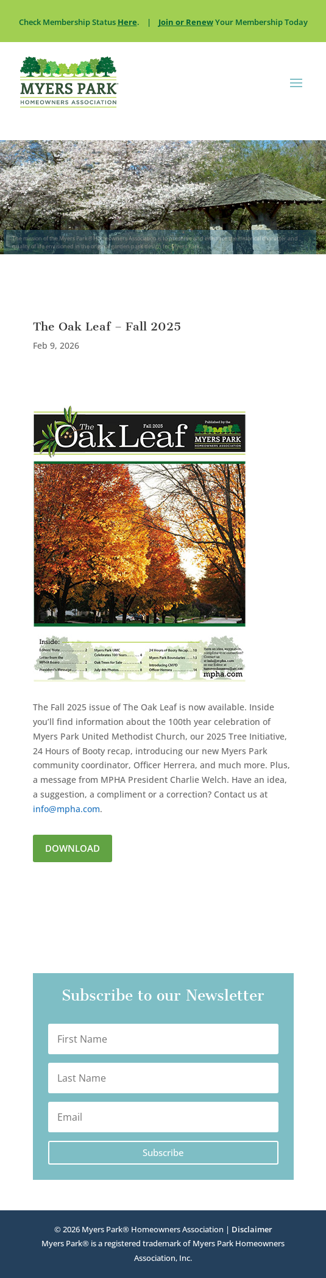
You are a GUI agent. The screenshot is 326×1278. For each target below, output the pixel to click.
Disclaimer (252, 1229)
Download (72, 848)
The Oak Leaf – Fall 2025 (107, 327)
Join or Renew (185, 21)
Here (127, 21)
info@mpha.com (66, 809)
